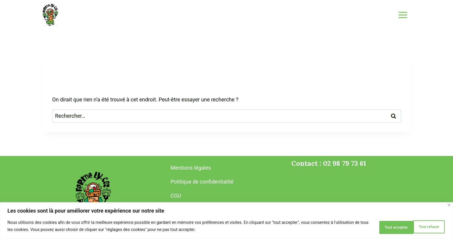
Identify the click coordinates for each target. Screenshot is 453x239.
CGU (176, 195)
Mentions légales (191, 168)
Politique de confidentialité (202, 182)
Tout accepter (424, 226)
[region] (226, 221)
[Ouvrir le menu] (402, 15)
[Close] (449, 206)
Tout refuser (381, 226)
